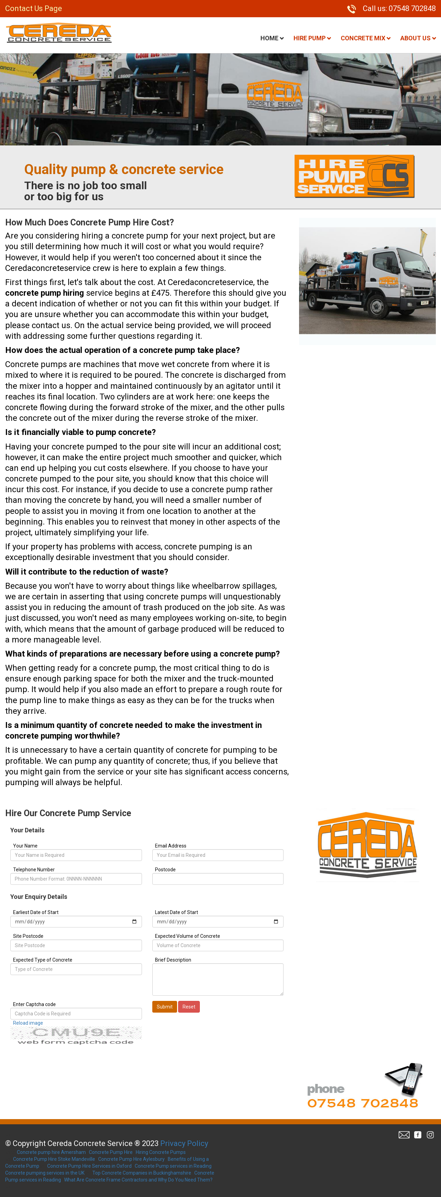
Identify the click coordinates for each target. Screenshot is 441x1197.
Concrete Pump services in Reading (173, 1166)
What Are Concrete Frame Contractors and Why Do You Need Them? (138, 1180)
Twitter (430, 1134)
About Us (418, 38)
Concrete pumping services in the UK (44, 1173)
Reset (189, 1007)
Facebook (417, 1134)
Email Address (170, 846)
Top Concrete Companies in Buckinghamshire (141, 1173)
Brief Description (173, 960)
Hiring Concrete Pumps (161, 1152)
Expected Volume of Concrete (187, 936)
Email (404, 1134)
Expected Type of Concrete (42, 960)
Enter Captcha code (34, 1004)
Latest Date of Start (176, 912)
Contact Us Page (33, 8)
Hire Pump (312, 38)
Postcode (165, 869)
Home (272, 38)
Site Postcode (28, 936)
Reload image (28, 1023)
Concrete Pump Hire (111, 1152)
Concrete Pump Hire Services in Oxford (89, 1166)
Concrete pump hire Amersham (51, 1152)
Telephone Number (34, 869)
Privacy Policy (184, 1143)
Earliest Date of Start (36, 912)
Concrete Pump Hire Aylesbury (131, 1159)
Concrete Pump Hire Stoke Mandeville (54, 1159)
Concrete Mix (366, 38)
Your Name (25, 846)
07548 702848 (412, 8)
